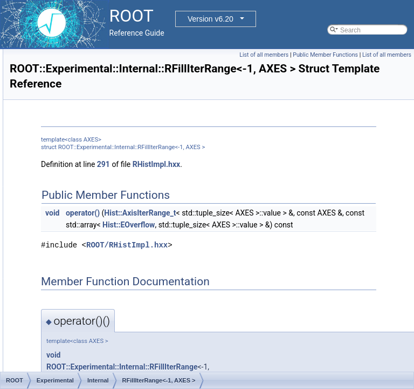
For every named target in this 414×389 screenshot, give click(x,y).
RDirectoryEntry (84, 168)
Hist (58, 85)
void (187, 224)
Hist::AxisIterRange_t (274, 224)
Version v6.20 (210, 19)
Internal (63, 96)
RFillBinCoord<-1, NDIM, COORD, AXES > (123, 192)
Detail (61, 61)
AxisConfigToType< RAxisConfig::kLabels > (123, 156)
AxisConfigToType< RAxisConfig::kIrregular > (126, 144)
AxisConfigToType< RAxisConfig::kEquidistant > (130, 120)
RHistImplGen (81, 287)
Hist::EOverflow (227, 248)
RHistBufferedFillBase (93, 275)
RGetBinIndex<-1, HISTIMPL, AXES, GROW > (128, 263)
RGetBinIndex (81, 251)
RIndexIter (76, 310)
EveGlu (63, 73)
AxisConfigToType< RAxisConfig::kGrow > (121, 132)
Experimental (63, 49)
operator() (217, 224)
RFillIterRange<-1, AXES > (100, 215)
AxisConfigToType (87, 108)
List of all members (314, 54)
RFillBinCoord (81, 180)
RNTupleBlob (80, 346)
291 (238, 176)
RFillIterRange (82, 203)
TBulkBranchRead (87, 370)
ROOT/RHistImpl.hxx (261, 281)
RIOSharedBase (84, 334)
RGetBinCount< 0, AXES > (100, 239)
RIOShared (77, 322)
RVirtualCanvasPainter (94, 358)
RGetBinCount (82, 227)
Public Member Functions (376, 54)
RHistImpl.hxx (291, 176)
